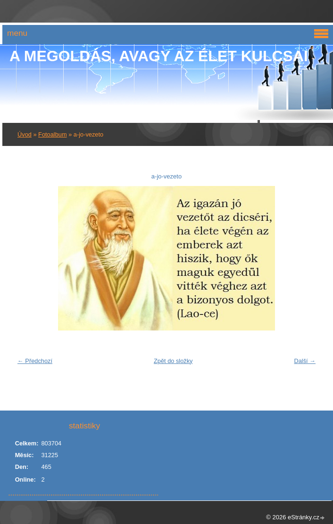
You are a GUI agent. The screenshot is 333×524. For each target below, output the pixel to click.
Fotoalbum (52, 134)
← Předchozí (34, 360)
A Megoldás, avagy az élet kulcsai (158, 56)
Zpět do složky (173, 360)
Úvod (24, 134)
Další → (305, 360)
